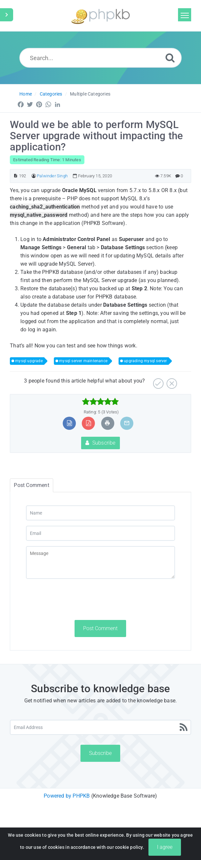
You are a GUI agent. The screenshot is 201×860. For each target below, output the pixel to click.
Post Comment (100, 628)
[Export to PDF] (88, 423)
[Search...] (100, 58)
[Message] (100, 562)
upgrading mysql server (145, 361)
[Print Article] (107, 423)
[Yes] (157, 381)
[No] (171, 381)
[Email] (100, 533)
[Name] (100, 512)
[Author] (34, 176)
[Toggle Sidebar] (6, 14)
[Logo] (100, 15)
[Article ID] (15, 176)
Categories (51, 94)
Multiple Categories (90, 94)
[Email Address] (100, 727)
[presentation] (76, 599)
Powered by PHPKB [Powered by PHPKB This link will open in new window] (67, 796)
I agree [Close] (164, 847)
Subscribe (100, 443)
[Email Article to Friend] (127, 423)
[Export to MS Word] (69, 423)
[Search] (170, 57)
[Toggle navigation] (184, 14)
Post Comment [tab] (31, 485)
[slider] (100, 402)
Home (25, 94)
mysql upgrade (29, 361)
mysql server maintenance (83, 361)
